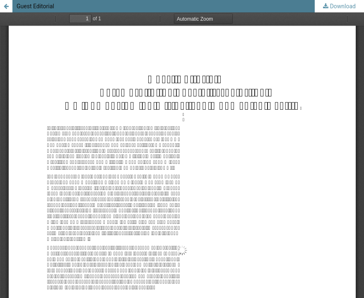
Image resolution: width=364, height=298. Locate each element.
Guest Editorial (35, 6)
